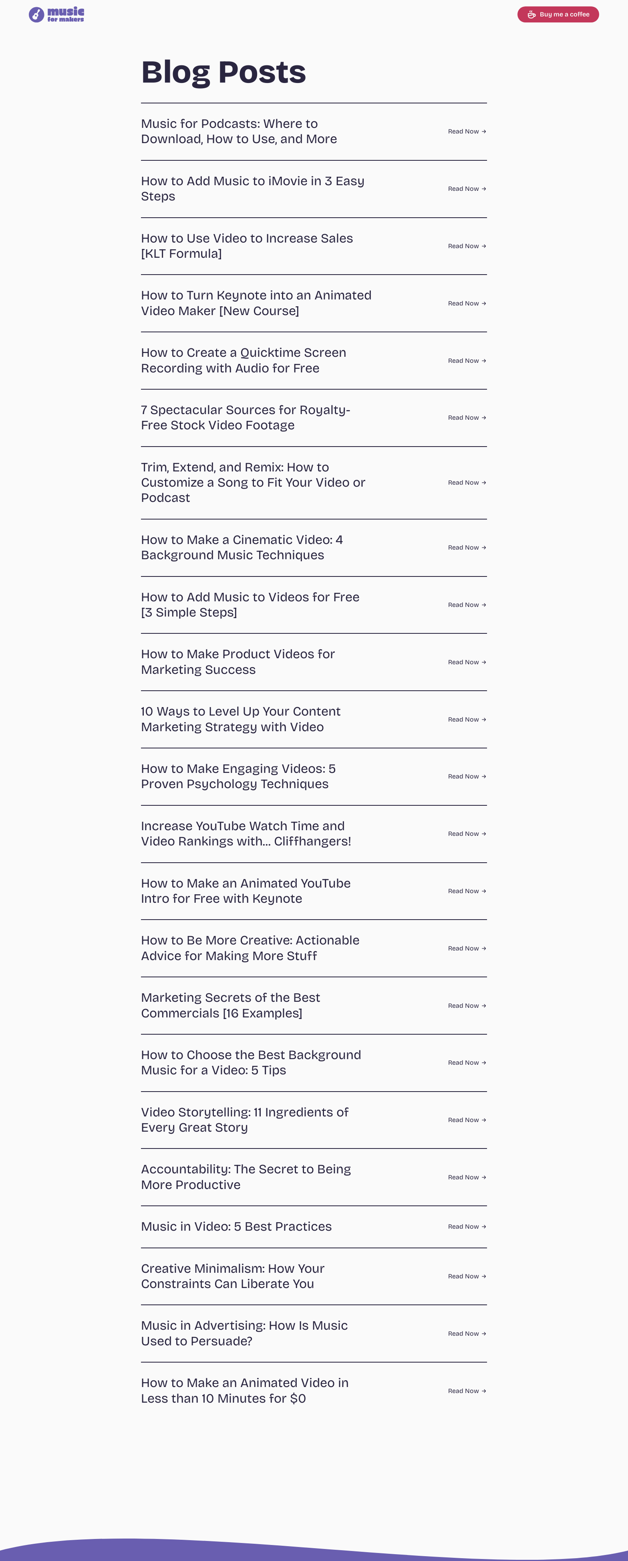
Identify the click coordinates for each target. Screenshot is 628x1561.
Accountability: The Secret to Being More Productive (246, 1176)
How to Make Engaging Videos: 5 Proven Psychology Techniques (238, 776)
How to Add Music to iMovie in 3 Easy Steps (253, 188)
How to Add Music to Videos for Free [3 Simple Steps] (250, 604)
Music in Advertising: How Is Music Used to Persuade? (244, 1333)
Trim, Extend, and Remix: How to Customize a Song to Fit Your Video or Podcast (253, 482)
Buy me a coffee (558, 14)
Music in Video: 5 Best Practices (236, 1226)
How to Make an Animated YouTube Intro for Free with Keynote (246, 891)
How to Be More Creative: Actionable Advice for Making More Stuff (250, 947)
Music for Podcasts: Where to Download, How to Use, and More (239, 131)
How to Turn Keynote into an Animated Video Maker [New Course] (256, 302)
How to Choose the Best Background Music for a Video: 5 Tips (251, 1062)
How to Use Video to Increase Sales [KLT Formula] (247, 246)
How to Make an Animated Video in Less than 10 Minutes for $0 (245, 1390)
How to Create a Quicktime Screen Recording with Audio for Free (243, 360)
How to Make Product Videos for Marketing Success (238, 661)
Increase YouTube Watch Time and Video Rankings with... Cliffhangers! (246, 833)
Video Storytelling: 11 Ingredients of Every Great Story (245, 1119)
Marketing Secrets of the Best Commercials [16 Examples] (230, 1005)
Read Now (467, 131)
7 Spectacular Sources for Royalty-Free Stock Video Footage (245, 417)
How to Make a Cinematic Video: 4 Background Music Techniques (242, 547)
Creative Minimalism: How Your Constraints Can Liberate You (233, 1276)
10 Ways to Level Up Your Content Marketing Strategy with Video (241, 719)
